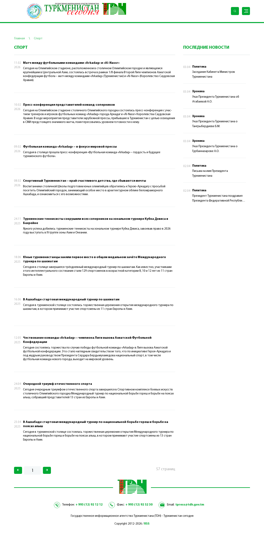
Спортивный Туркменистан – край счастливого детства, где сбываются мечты (84, 180)
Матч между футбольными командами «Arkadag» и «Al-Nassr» (71, 63)
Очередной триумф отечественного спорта (57, 384)
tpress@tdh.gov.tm (189, 504)
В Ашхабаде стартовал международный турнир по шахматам (71, 299)
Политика (199, 66)
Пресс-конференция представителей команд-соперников (69, 104)
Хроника (198, 91)
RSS (147, 523)
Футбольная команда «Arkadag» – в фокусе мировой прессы (70, 146)
